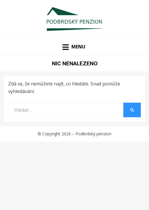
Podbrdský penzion (93, 133)
